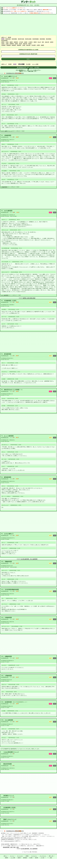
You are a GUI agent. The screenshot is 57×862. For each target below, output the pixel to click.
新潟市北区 (8, 39)
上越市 (7, 43)
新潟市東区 (14, 39)
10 (2, 561)
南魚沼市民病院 (7, 764)
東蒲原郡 (19, 45)
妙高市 (51, 42)
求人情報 (28, 64)
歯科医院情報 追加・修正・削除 (11, 847)
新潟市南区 (42, 39)
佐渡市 (16, 43)
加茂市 (25, 42)
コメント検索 (35, 64)
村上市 (39, 42)
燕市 (43, 42)
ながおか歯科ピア (9, 533)
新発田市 (16, 42)
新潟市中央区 (21, 39)
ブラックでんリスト (9, 837)
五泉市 (2, 43)
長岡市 (2, 42)
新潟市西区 (48, 39)
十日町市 (30, 42)
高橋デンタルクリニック (9, 819)
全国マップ (4, 37)
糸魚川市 (47, 42)
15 (2, 702)
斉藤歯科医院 (8, 561)
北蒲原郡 (3, 45)
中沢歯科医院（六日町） (10, 300)
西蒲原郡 (9, 45)
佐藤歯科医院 (8, 656)
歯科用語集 (25, 857)
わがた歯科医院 (8, 210)
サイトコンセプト (9, 841)
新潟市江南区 (28, 39)
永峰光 (51, 857)
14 (2, 675)
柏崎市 (11, 42)
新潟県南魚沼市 (4, 78)
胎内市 (29, 43)
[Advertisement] (28, 25)
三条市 (7, 42)
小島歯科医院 (7, 135)
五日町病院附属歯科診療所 (12, 589)
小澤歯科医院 (8, 675)
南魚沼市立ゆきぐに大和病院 (11, 389)
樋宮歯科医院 (7, 477)
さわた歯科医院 (9, 720)
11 (2, 589)
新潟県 (9, 37)
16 (2, 720)
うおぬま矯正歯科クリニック (11, 752)
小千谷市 (21, 42)
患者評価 (19, 857)
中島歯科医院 (8, 617)
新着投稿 (6, 857)
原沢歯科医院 (7, 354)
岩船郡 (42, 45)
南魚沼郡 (28, 45)
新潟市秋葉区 (36, 39)
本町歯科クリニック (8, 795)
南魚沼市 (25, 43)
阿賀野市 (12, 43)
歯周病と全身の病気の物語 (29, 298)
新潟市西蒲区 (4, 40)
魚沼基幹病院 (8, 702)
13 (2, 656)
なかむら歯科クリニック (10, 76)
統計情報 (36, 857)
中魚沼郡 (33, 45)
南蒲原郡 (14, 45)
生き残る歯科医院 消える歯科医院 (29, 559)
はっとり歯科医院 (9, 435)
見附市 (35, 42)
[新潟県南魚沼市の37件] (15, 73)
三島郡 (23, 45)
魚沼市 (20, 43)
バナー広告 (42, 857)
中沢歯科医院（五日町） (9, 807)
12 (2, 617)
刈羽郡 (38, 45)
